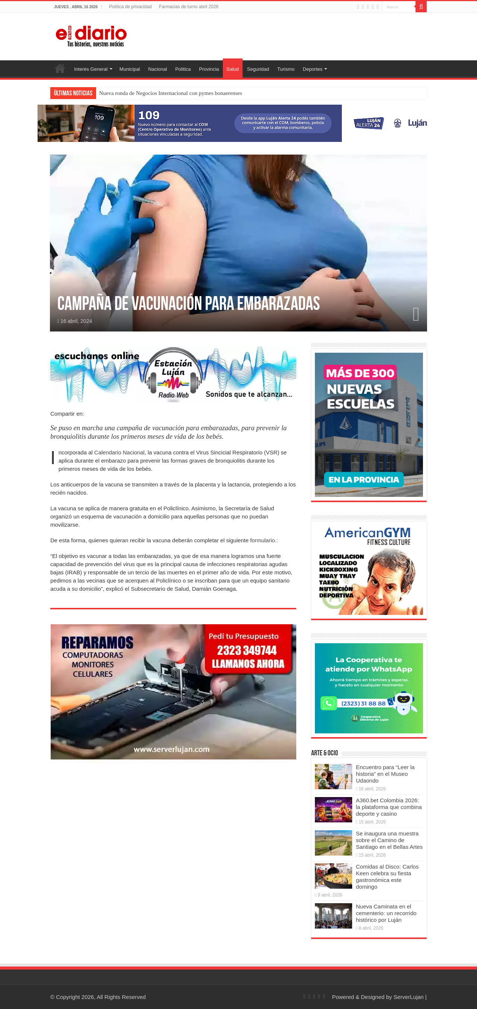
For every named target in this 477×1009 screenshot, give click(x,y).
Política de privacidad (130, 6)
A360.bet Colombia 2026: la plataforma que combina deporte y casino (389, 807)
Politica (183, 69)
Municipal (130, 69)
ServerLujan (409, 997)
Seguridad (258, 69)
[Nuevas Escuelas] (369, 424)
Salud (233, 69)
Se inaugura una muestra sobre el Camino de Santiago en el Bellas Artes (389, 840)
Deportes (313, 69)
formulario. (263, 540)
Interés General (91, 69)
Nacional (157, 69)
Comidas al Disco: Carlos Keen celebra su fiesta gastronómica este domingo (387, 876)
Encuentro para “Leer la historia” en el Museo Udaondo (385, 774)
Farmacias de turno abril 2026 (188, 6)
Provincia (209, 69)
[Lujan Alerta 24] (238, 123)
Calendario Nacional (119, 452)
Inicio (60, 68)
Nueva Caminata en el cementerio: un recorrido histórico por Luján (386, 913)
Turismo (285, 69)
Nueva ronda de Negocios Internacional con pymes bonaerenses (170, 93)
